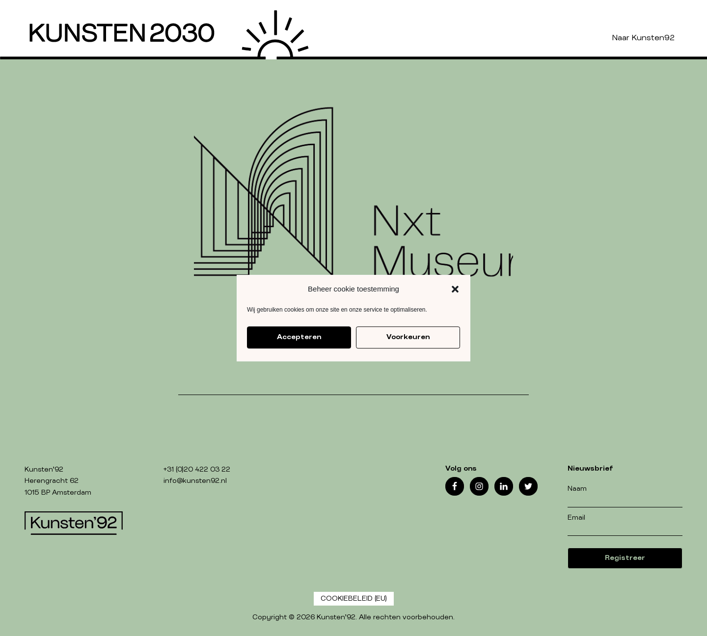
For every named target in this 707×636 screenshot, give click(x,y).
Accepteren (299, 337)
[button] (455, 289)
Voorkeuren (408, 337)
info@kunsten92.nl (195, 480)
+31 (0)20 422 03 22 (196, 469)
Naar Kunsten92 (643, 38)
